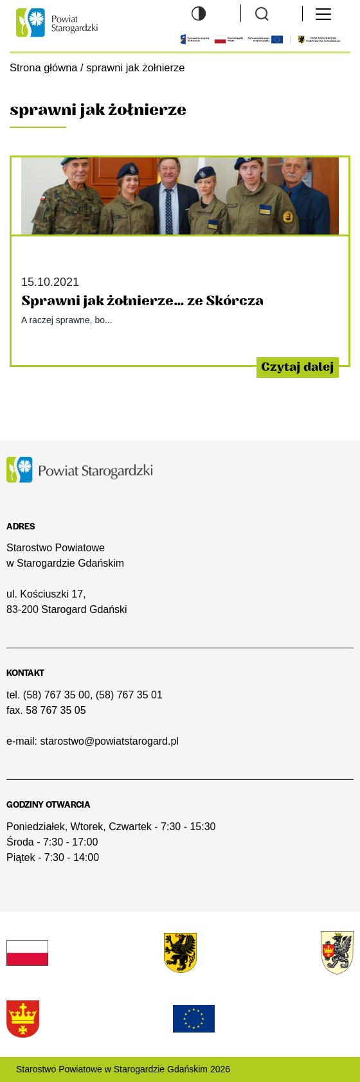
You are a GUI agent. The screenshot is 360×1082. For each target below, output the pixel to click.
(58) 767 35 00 (56, 694)
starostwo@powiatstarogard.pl (109, 741)
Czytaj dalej (297, 367)
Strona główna (44, 67)
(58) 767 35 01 (129, 694)
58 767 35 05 (56, 710)
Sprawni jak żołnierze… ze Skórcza (142, 301)
